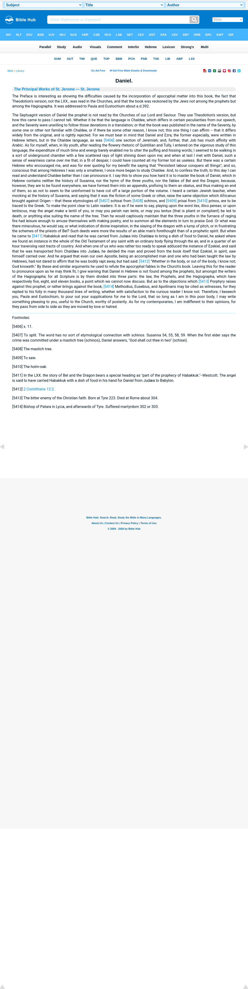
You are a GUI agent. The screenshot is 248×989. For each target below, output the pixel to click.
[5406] (109, 140)
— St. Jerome (87, 89)
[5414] (109, 286)
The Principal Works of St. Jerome (44, 89)
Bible (10, 70)
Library (20, 70)
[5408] (137, 201)
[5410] (202, 201)
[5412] (144, 261)
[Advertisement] (124, 449)
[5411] (37, 236)
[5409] (171, 201)
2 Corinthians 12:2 (38, 389)
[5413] (204, 281)
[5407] (104, 201)
